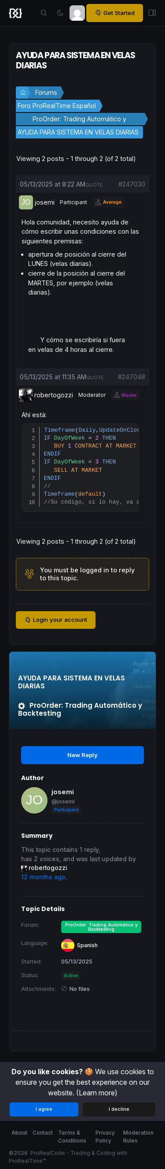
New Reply (82, 756)
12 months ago (43, 878)
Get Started (115, 13)
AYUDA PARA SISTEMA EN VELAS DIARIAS (78, 132)
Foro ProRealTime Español (57, 105)
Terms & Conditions (72, 1137)
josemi (62, 794)
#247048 (131, 377)
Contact (43, 1133)
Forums (46, 92)
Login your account (55, 622)
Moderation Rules (138, 1137)
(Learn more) (96, 1092)
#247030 (131, 184)
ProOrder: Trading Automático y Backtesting (79, 120)
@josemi (63, 803)
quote (94, 184)
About (19, 1133)
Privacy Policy (105, 1137)
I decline (119, 1109)
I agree (44, 1109)
